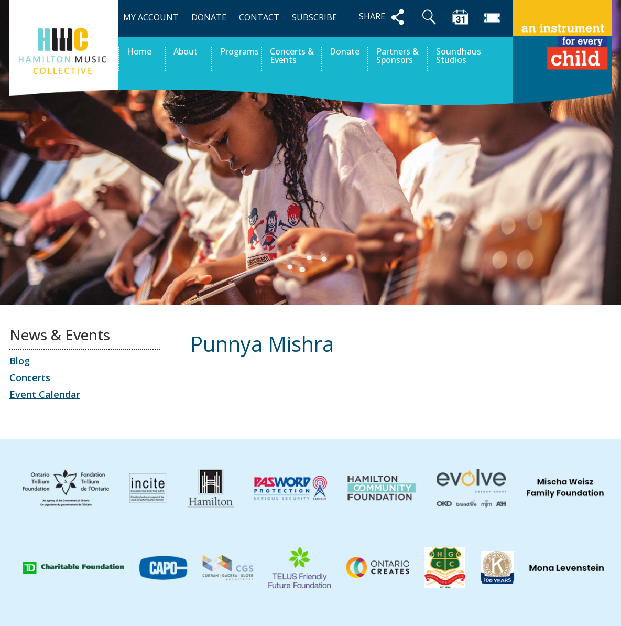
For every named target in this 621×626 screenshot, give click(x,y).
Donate (344, 52)
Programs (239, 52)
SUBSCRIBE (314, 17)
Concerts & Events (292, 56)
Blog (19, 360)
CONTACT (259, 17)
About (185, 52)
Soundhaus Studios (458, 56)
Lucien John (224, 392)
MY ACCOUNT (151, 17)
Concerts (29, 377)
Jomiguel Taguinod (561, 392)
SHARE (383, 17)
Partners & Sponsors (397, 56)
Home (139, 52)
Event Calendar (44, 394)
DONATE (208, 17)
